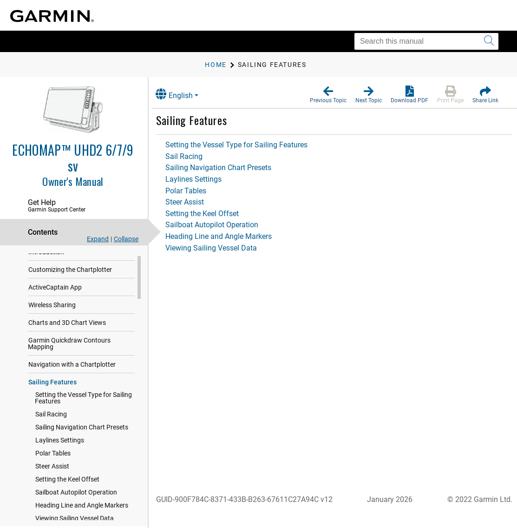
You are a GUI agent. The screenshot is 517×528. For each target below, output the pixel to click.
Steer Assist (52, 473)
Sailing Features (52, 389)
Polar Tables (53, 460)
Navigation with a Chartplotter (72, 371)
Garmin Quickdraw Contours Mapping (69, 350)
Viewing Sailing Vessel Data (220, 248)
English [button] (183, 94)
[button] (328, 95)
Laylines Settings (59, 447)
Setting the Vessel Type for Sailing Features (83, 405)
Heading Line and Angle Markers (81, 512)
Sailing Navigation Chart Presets (81, 434)
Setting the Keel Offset (67, 486)
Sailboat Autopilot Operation (76, 499)
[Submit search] (488, 41)
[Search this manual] (426, 41)
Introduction (46, 259)
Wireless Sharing (52, 312)
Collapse (126, 239)
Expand (98, 239)
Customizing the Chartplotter (70, 276)
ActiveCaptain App (55, 294)
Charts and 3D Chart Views (67, 329)
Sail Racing (51, 421)
